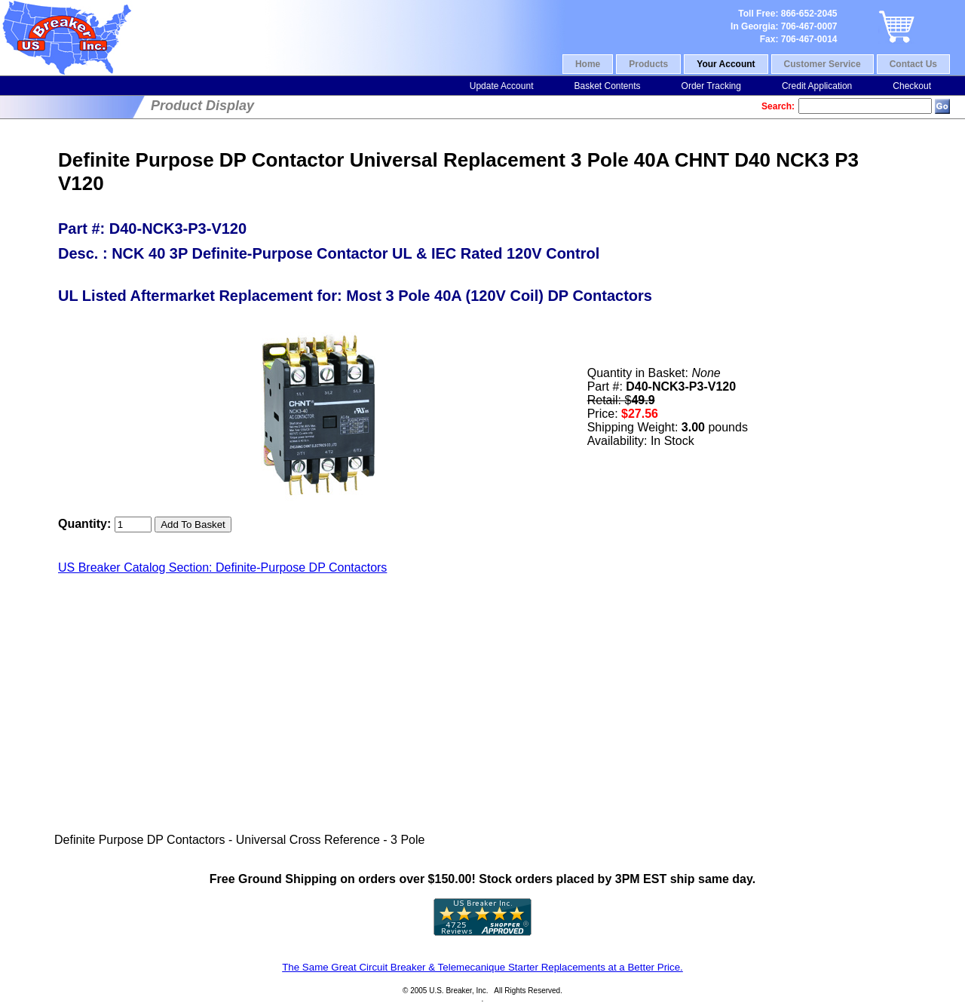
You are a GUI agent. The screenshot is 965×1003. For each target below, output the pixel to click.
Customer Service (822, 64)
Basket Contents (607, 86)
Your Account (726, 64)
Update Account (502, 86)
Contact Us (913, 64)
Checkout (912, 86)
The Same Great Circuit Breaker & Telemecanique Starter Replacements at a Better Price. (482, 967)
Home (587, 64)
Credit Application (817, 86)
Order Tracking (711, 86)
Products (648, 64)
